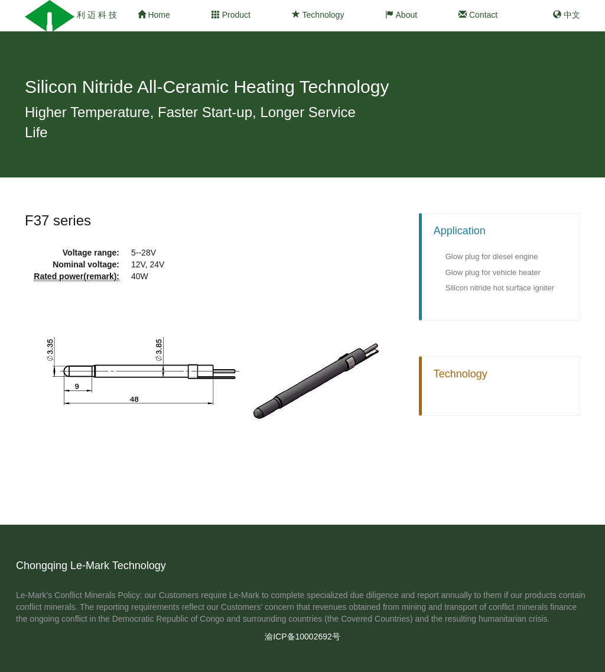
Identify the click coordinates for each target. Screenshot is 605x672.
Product (231, 15)
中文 (566, 15)
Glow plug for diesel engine (491, 256)
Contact (477, 15)
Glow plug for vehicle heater (493, 272)
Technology (318, 15)
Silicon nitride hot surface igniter (499, 287)
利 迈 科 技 (97, 15)
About (401, 15)
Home (154, 15)
